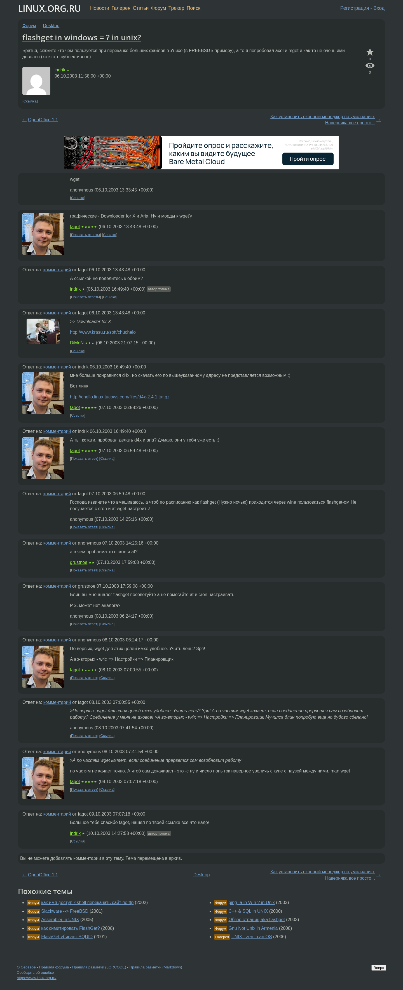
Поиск (193, 8)
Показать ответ (84, 458)
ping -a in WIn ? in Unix (251, 902)
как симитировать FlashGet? (70, 928)
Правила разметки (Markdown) (155, 967)
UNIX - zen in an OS (251, 936)
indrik (60, 69)
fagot (75, 226)
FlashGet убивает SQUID (67, 936)
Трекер (176, 8)
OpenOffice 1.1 (43, 119)
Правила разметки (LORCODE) (99, 967)
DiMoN (77, 342)
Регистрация (354, 8)
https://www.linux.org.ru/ (36, 978)
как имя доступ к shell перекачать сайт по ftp (87, 902)
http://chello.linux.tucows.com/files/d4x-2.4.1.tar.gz (120, 396)
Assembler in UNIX (60, 919)
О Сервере (26, 967)
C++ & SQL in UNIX (248, 911)
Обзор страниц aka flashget (256, 919)
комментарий (57, 269)
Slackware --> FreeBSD (64, 911)
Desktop (51, 25)
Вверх (379, 968)
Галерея (121, 8)
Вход (379, 8)
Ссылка (30, 101)
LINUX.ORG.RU (49, 8)
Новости (99, 8)
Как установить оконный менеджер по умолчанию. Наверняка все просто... (322, 119)
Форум (158, 8)
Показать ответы (85, 235)
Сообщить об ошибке (35, 972)
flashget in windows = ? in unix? (81, 37)
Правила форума (54, 967)
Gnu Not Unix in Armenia (253, 928)
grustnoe (78, 562)
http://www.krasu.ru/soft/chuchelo (103, 332)
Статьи (141, 8)
